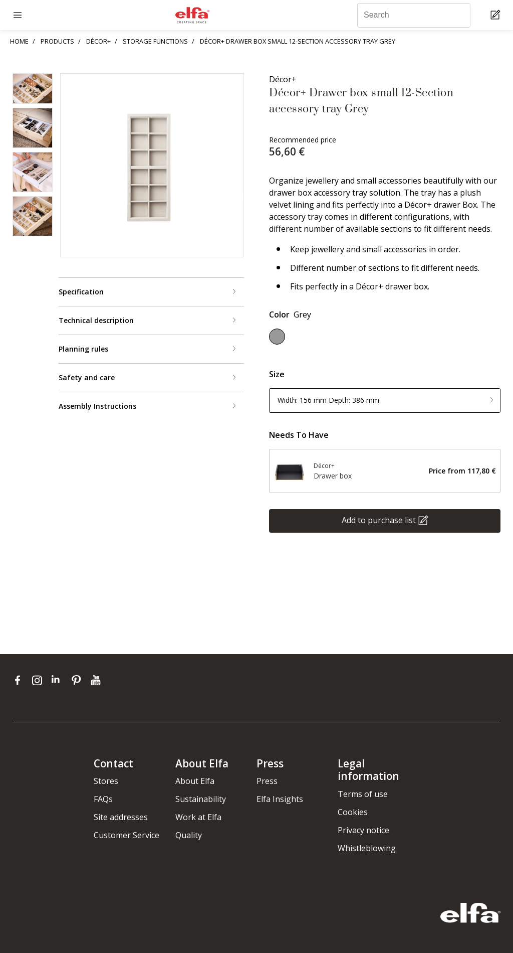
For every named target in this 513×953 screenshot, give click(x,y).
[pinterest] (78, 680)
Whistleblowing (367, 848)
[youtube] (97, 680)
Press (267, 780)
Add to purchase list (379, 519)
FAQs (103, 799)
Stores (106, 780)
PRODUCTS (57, 41)
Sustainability (200, 799)
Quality (188, 835)
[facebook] (20, 680)
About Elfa (194, 780)
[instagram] (39, 680)
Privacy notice (363, 830)
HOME (19, 41)
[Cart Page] (496, 15)
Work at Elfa (198, 817)
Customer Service (126, 835)
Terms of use (363, 794)
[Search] (413, 15)
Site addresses (121, 817)
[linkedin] (59, 680)
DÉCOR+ (98, 41)
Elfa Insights (279, 799)
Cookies (353, 812)
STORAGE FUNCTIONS (155, 41)
